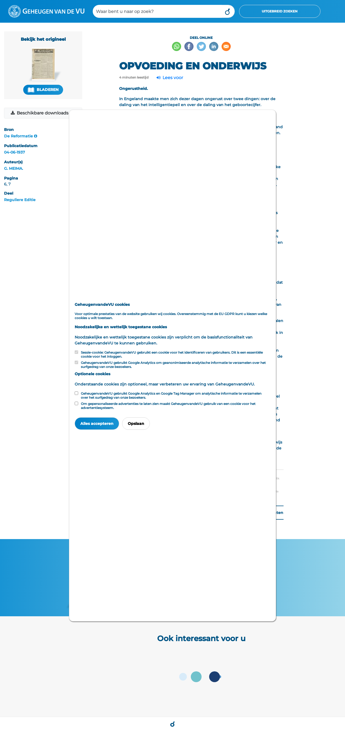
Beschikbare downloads (40, 113)
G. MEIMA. (13, 168)
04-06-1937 (14, 152)
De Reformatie (18, 136)
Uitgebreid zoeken (280, 11)
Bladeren (43, 89)
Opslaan (136, 423)
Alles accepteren (96, 423)
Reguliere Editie (20, 199)
